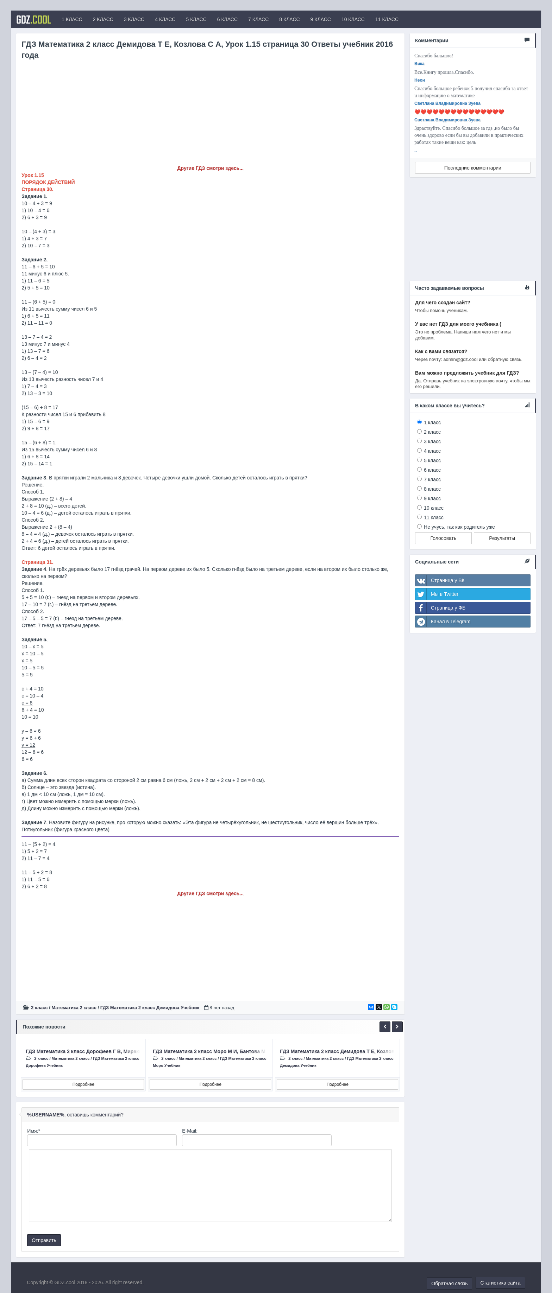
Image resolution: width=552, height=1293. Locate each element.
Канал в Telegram (442, 621)
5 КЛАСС (196, 19)
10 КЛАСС (353, 19)
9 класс (432, 498)
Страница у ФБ (440, 607)
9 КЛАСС (320, 19)
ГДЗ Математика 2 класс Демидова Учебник (149, 1007)
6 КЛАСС (227, 19)
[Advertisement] (210, 115)
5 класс (432, 460)
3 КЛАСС (134, 19)
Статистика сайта (500, 1283)
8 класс (432, 489)
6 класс (432, 470)
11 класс (434, 517)
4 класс (432, 451)
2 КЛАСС (103, 19)
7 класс (432, 479)
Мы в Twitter (436, 594)
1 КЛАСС (72, 19)
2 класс (39, 1007)
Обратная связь (449, 1283)
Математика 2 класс (73, 1007)
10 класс (434, 508)
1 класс (432, 422)
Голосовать (444, 538)
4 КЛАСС (165, 19)
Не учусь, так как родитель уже (459, 527)
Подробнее (83, 1084)
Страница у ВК (440, 580)
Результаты (502, 538)
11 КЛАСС (387, 19)
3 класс (432, 441)
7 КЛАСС (258, 19)
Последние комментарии (472, 168)
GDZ (33, 19)
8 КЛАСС (289, 19)
